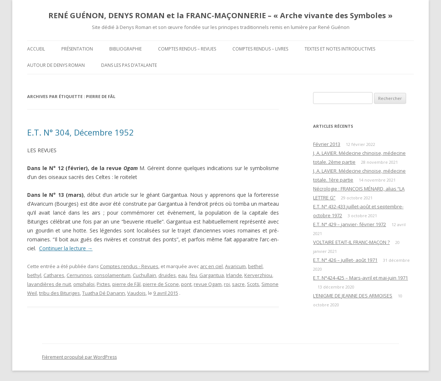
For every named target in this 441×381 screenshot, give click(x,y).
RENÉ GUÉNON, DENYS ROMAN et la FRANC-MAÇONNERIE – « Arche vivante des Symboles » (220, 15)
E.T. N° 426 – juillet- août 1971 (345, 260)
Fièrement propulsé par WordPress (79, 357)
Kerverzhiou (258, 275)
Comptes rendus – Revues (187, 49)
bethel (255, 266)
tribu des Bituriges (59, 293)
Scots (253, 284)
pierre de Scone (161, 284)
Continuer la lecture (66, 248)
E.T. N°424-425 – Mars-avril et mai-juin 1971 (360, 277)
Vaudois (136, 293)
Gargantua (211, 275)
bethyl (34, 275)
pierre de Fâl (126, 284)
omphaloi (83, 284)
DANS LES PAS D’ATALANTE (129, 65)
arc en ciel (211, 266)
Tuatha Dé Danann (103, 293)
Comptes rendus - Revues (129, 266)
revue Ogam (208, 284)
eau (182, 275)
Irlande (234, 275)
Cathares (54, 275)
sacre (238, 284)
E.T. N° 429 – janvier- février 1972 (349, 224)
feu (193, 275)
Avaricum (235, 266)
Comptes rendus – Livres (260, 49)
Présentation (77, 49)
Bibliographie (125, 49)
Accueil (36, 49)
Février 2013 (326, 144)
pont (186, 284)
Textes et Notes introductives (340, 49)
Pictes (103, 284)
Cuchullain (144, 275)
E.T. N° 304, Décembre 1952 (80, 132)
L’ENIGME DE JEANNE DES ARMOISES (352, 295)
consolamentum (112, 275)
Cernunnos (79, 275)
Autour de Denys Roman (56, 65)
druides (167, 275)
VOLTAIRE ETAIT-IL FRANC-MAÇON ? (351, 242)
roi (227, 284)
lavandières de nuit (49, 284)
